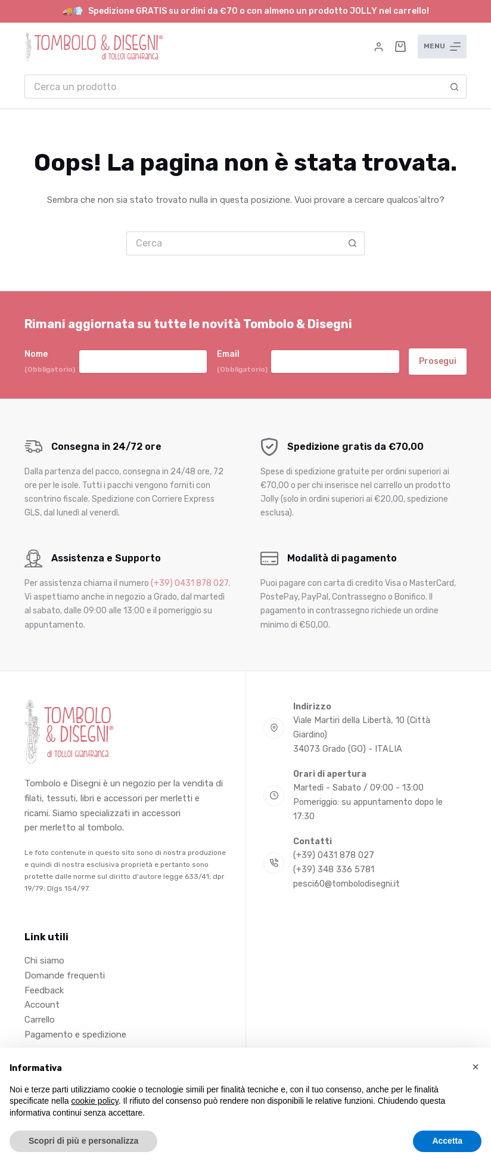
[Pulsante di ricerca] (455, 86)
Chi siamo (44, 960)
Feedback (44, 990)
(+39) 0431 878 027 (189, 583)
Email (242, 362)
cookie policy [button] (95, 1101)
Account (42, 1004)
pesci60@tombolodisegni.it (346, 884)
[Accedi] (378, 46)
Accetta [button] (447, 1141)
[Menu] (442, 46)
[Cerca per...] (233, 86)
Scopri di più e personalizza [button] (83, 1141)
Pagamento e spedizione (75, 1034)
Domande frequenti (64, 975)
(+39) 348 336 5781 (333, 869)
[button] (475, 1066)
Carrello (39, 1019)
